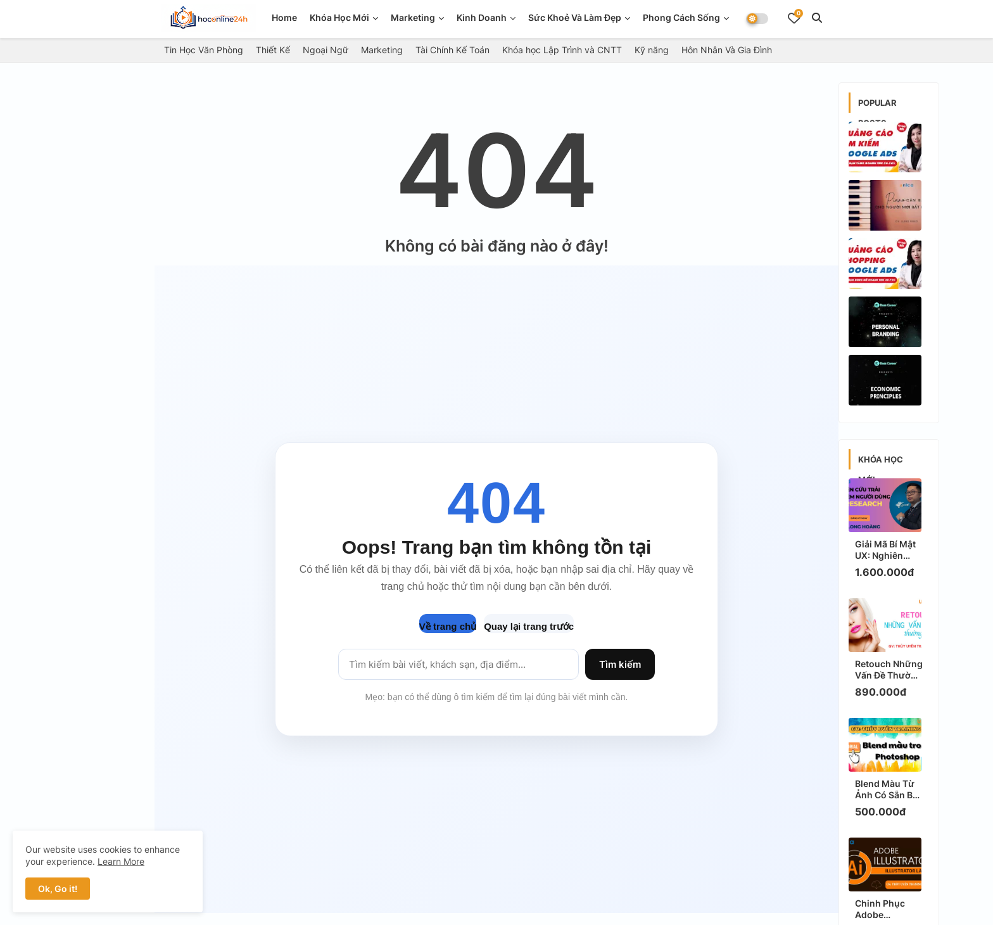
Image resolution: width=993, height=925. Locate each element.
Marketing (413, 17)
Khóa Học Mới (339, 17)
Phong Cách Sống (681, 17)
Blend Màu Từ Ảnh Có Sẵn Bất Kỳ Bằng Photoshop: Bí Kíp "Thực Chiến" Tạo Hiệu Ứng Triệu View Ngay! (888, 789)
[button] (817, 17)
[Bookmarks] (794, 18)
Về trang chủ (447, 626)
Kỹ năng (652, 49)
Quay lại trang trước (529, 626)
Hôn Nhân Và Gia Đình (726, 49)
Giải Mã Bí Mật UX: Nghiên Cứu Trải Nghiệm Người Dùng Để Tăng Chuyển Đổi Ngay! (886, 550)
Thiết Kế (273, 49)
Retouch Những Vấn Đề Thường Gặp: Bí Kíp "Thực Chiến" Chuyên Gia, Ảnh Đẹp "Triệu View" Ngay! (889, 669)
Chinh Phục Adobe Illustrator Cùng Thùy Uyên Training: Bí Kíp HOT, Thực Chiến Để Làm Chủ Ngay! (887, 909)
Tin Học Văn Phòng (203, 49)
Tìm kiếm (620, 664)
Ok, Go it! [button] (57, 888)
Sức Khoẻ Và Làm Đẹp (574, 17)
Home (284, 17)
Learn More (121, 861)
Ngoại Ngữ (325, 49)
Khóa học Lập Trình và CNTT (562, 49)
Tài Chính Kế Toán (452, 49)
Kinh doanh (482, 17)
